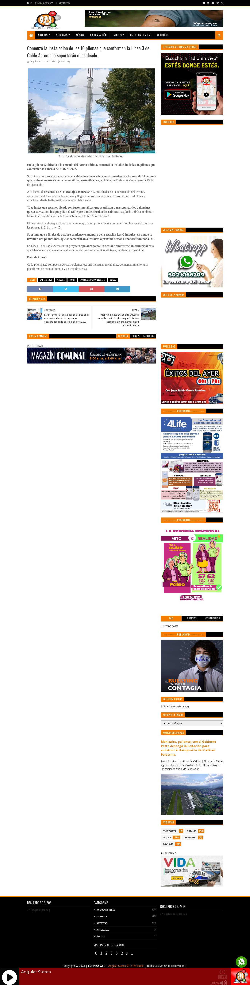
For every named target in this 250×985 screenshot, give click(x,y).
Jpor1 (72, 280)
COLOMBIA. (190, 837)
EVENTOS (117, 35)
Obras (113, 280)
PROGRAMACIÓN (98, 35)
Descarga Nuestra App (44, 3)
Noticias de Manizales (92, 280)
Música (80, 35)
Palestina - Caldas (140, 35)
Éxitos (101, 936)
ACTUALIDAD (170, 831)
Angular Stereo (106, 910)
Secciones (61, 35)
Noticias (43, 35)
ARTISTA (191, 831)
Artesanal (103, 930)
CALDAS (61, 280)
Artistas (102, 923)
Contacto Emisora (63, 3)
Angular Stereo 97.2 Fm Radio (126, 965)
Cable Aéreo (46, 280)
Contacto (162, 35)
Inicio (29, 3)
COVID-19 (168, 844)
